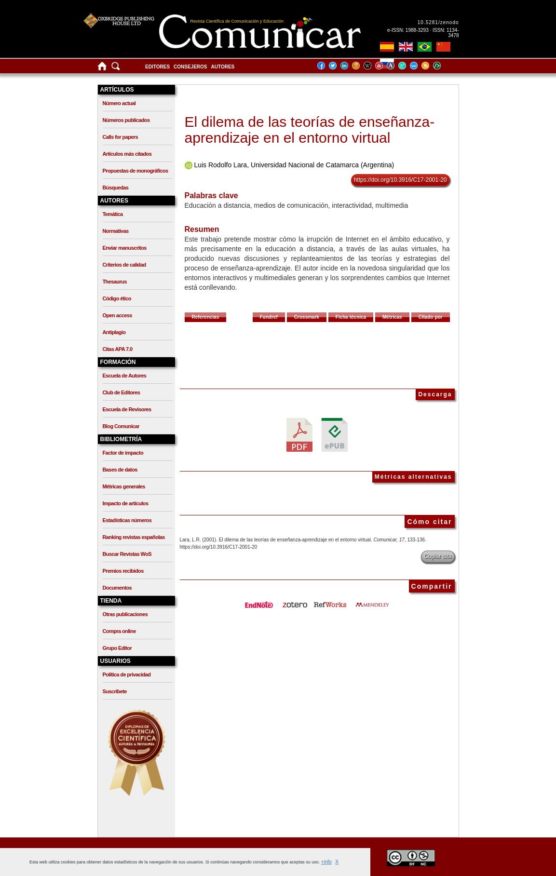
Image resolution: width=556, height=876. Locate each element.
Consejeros (190, 66)
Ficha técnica (351, 317)
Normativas (116, 231)
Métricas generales (124, 486)
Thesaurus (115, 281)
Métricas (392, 317)
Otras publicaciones (125, 614)
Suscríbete (115, 691)
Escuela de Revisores (127, 409)
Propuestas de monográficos (135, 171)
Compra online (119, 631)
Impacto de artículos (126, 503)
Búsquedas (116, 187)
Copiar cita (437, 556)
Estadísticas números (127, 520)
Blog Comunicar (121, 426)
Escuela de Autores (125, 375)
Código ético (117, 298)
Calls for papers (120, 137)
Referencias (205, 317)
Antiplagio (114, 332)
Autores (223, 66)
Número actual (119, 103)
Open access (117, 315)
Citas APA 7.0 (118, 349)
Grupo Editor (117, 648)
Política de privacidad (127, 674)
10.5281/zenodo (438, 22)
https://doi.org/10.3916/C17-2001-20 (400, 179)
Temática (113, 214)
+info (326, 861)
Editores (157, 66)
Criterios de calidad (124, 265)
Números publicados (126, 120)
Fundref (269, 317)
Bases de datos (120, 469)
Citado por (431, 317)
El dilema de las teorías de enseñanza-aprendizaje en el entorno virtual (310, 130)
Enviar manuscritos (125, 248)
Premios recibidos (123, 571)
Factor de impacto (123, 453)
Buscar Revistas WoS (127, 554)
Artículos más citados (127, 154)
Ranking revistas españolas (134, 537)
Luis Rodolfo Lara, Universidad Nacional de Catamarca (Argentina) (294, 165)
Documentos (117, 588)
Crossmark (306, 317)
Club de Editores (121, 392)
